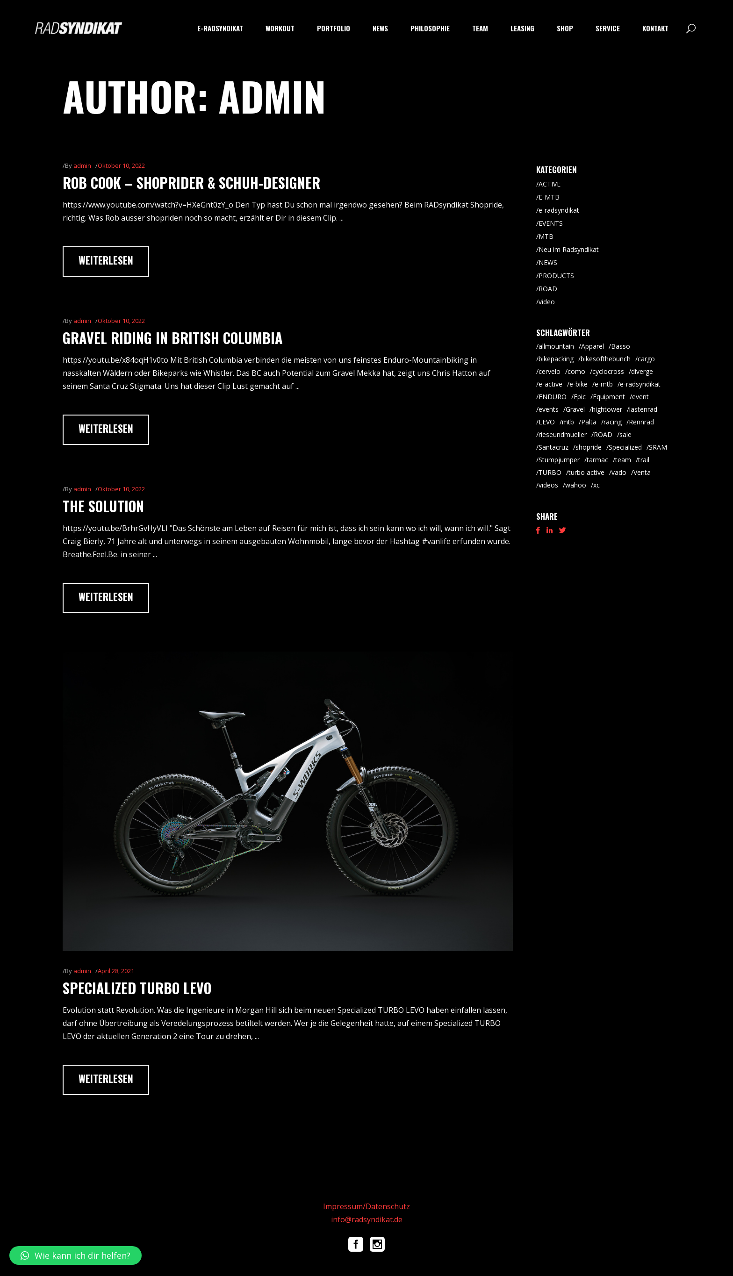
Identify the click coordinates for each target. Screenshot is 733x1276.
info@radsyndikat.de (366, 1219)
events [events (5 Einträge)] (549, 409)
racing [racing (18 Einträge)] (613, 421)
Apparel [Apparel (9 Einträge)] (592, 346)
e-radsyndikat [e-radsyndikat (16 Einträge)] (640, 384)
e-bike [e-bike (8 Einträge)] (578, 384)
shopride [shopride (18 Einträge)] (588, 447)
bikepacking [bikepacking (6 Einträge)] (556, 358)
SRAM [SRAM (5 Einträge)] (658, 447)
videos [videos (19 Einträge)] (548, 484)
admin (82, 165)
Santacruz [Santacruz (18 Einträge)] (553, 447)
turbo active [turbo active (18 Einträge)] (586, 472)
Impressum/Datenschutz (366, 1206)
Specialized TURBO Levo (137, 987)
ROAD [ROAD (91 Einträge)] (603, 434)
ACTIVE (550, 183)
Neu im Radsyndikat (569, 249)
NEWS (548, 262)
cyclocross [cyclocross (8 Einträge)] (608, 371)
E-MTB (549, 197)
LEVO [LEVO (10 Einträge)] (547, 421)
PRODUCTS (556, 275)
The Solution (103, 505)
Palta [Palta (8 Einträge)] (588, 421)
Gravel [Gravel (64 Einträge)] (575, 409)
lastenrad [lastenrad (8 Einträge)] (643, 409)
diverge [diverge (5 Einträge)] (642, 371)
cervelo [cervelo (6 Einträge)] (550, 371)
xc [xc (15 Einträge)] (596, 484)
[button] (75, 1255)
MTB (546, 236)
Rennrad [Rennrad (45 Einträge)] (641, 421)
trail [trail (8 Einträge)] (643, 459)
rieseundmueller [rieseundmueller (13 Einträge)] (563, 434)
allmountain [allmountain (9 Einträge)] (556, 346)
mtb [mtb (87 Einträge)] (568, 421)
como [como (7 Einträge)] (576, 371)
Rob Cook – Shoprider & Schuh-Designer (191, 182)
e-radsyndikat (559, 210)
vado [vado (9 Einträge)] (618, 472)
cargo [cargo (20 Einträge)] (646, 358)
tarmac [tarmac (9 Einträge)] (597, 459)
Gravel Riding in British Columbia (173, 337)
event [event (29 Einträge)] (640, 396)
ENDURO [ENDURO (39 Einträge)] (553, 396)
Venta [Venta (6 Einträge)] (642, 472)
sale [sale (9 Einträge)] (625, 434)
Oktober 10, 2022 (121, 165)
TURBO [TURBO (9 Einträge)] (550, 472)
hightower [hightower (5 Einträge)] (607, 409)
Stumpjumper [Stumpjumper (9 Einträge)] (559, 459)
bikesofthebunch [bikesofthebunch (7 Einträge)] (606, 358)
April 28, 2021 (116, 971)
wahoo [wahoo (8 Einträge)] (575, 484)
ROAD (548, 288)
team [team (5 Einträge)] (623, 459)
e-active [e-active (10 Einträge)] (550, 384)
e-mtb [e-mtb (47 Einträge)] (604, 384)
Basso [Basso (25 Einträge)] (620, 346)
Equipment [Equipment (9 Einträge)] (609, 396)
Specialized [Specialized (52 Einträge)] (625, 447)
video (547, 301)
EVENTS (551, 223)
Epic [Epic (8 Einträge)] (580, 396)
